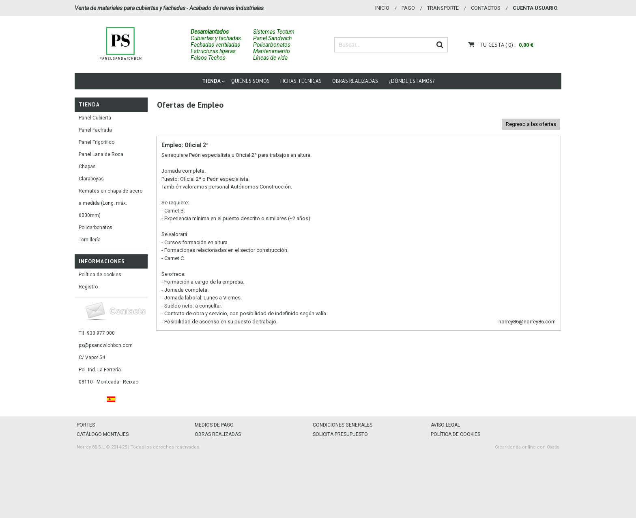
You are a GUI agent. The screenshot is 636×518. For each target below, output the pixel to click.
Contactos (486, 8)
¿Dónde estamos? (411, 81)
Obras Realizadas (355, 81)
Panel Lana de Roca (101, 154)
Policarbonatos (95, 227)
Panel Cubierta (95, 118)
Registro (88, 287)
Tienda (211, 81)
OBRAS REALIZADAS (218, 434)
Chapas (87, 166)
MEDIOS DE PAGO (214, 425)
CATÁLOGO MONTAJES (103, 434)
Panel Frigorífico (96, 142)
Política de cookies (100, 274)
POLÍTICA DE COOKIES (455, 434)
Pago (408, 8)
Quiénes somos (250, 81)
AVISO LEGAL (445, 425)
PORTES (86, 425)
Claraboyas (91, 179)
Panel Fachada (95, 130)
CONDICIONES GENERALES (342, 425)
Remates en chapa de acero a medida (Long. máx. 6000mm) (110, 203)
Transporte (443, 8)
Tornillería (90, 240)
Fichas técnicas (301, 81)
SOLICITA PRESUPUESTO (340, 434)
